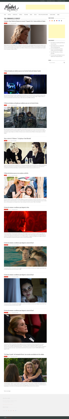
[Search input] (56, 62)
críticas (20, 14)
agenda (6, 356)
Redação (9, 23)
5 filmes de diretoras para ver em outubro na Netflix (16, 173)
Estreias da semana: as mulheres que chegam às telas (16, 207)
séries (31, 14)
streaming (26, 14)
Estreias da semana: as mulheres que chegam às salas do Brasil (19, 243)
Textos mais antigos (7, 391)
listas (5, 73)
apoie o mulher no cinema (43, 14)
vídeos (35, 14)
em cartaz (6, 209)
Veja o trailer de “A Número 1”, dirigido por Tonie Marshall (17, 138)
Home (5, 14)
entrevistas (15, 14)
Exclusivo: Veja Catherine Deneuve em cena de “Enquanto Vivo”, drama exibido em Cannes (24, 21)
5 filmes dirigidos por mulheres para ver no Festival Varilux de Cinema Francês (22, 71)
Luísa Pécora (9, 73)
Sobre (58, 14)
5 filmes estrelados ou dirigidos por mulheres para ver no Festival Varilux (21, 103)
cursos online (52, 14)
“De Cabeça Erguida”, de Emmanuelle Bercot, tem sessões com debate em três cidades (24, 354)
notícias (9, 14)
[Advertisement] (45, 7)
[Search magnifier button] (64, 62)
